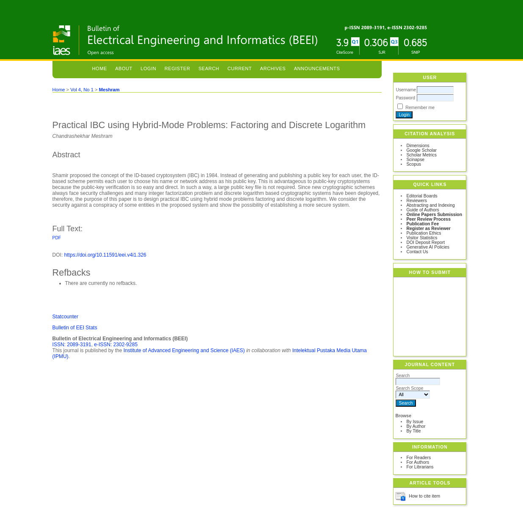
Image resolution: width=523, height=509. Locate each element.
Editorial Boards (421, 196)
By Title (413, 431)
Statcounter (65, 317)
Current (239, 68)
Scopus (413, 164)
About (123, 68)
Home (99, 68)
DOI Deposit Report (425, 242)
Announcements (317, 68)
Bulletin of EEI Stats (74, 328)
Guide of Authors (422, 210)
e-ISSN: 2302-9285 (116, 345)
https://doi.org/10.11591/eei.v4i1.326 (105, 255)
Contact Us (417, 251)
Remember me (420, 107)
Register (177, 68)
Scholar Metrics (421, 155)
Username (406, 90)
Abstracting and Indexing (430, 205)
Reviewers (416, 200)
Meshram (109, 89)
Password (405, 98)
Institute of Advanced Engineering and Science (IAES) (184, 350)
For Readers (418, 457)
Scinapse (415, 159)
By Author (415, 426)
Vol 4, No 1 (82, 89)
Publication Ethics (423, 233)
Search (208, 68)
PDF (56, 237)
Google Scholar (421, 150)
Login (148, 68)
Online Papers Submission (434, 214)
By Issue (414, 421)
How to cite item (424, 496)
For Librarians (419, 467)
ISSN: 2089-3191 (71, 345)
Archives (273, 68)
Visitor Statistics (421, 237)
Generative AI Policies (427, 247)
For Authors (417, 462)
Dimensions (417, 145)
